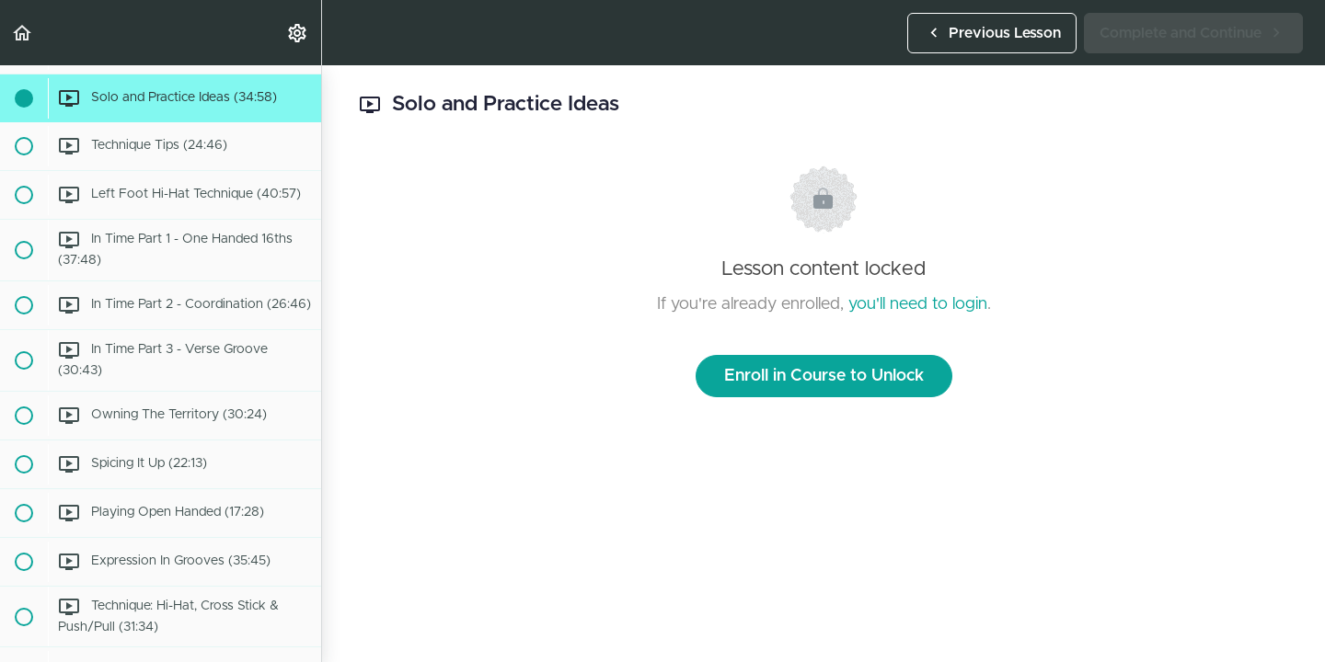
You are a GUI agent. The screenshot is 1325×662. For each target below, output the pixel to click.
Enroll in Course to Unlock (824, 376)
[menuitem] (298, 32)
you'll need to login (917, 304)
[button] (23, 32)
